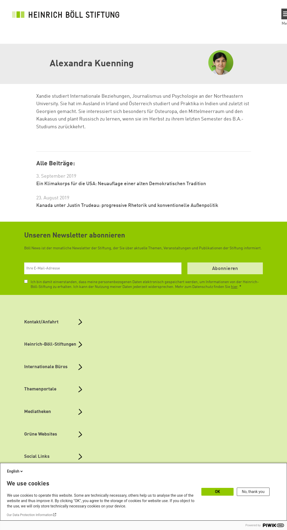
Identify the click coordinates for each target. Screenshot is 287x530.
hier (234, 287)
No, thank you (253, 491)
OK (217, 491)
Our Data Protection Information (29, 515)
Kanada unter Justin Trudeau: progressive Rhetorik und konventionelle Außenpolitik (127, 205)
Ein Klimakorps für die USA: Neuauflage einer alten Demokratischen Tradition (121, 183)
